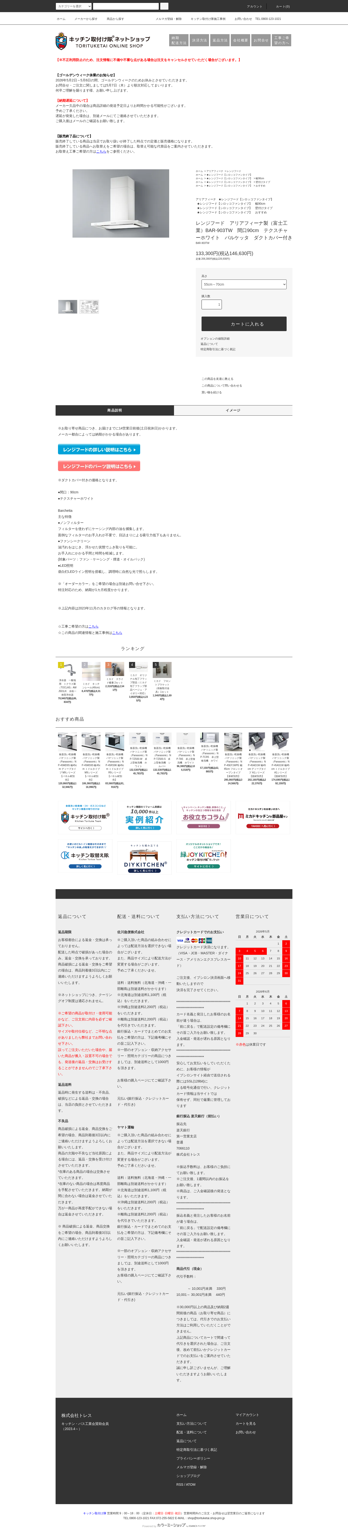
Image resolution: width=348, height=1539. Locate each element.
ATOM (191, 1484)
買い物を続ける (209, 392)
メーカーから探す (83, 19)
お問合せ (261, 40)
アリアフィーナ (214, 171)
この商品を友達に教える (214, 379)
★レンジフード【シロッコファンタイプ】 (229, 174)
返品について (209, 344)
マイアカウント (247, 1415)
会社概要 (240, 40)
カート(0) (280, 6)
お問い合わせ (240, 19)
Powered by (174, 1526)
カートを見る (246, 1423)
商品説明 (114, 410)
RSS (179, 1484)
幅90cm (260, 178)
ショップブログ (188, 1476)
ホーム (61, 19)
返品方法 (220, 40)
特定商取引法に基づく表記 (218, 349)
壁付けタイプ (263, 182)
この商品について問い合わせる (219, 385)
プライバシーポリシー (193, 1458)
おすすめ (260, 185)
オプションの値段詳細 (215, 338)
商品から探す (112, 19)
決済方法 (199, 40)
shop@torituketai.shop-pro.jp (206, 1518)
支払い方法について (191, 1423)
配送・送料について (191, 1432)
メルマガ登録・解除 (166, 19)
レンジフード (234, 171)
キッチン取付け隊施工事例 (205, 19)
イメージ (233, 410)
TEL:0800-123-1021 (268, 19)
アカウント (252, 6)
